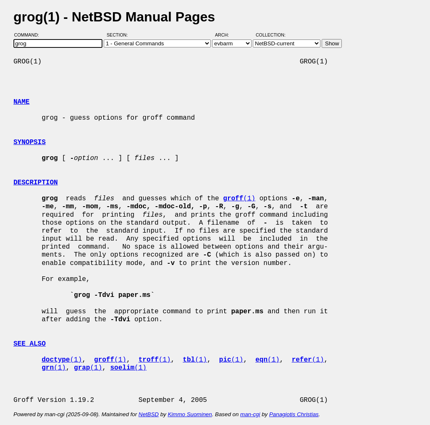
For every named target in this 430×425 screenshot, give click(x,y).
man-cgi (250, 414)
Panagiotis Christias (294, 414)
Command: (29, 34)
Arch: (225, 34)
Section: (119, 34)
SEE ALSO (29, 344)
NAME (21, 102)
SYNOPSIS (29, 142)
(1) (239, 198)
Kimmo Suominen (190, 414)
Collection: (271, 34)
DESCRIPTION (35, 182)
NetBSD (149, 414)
